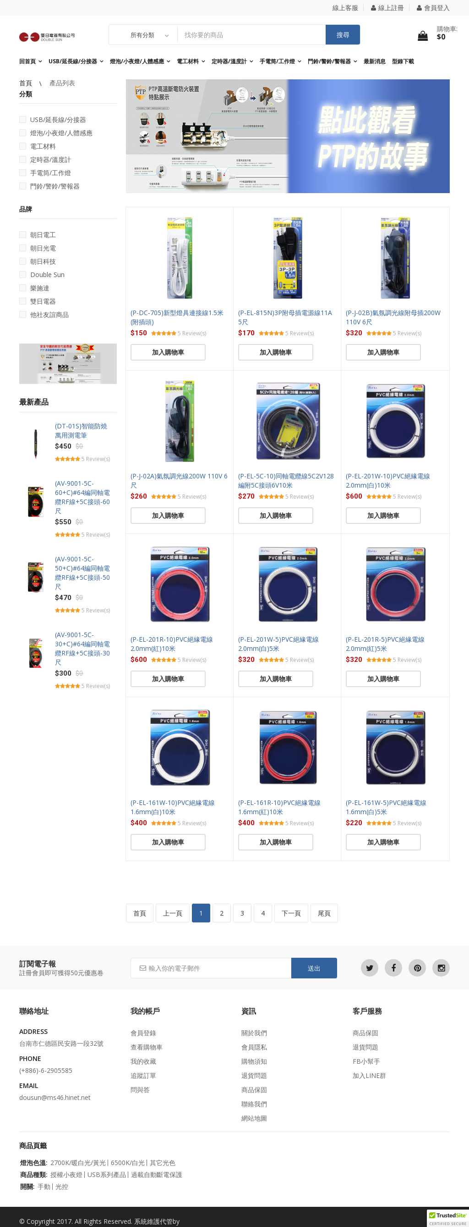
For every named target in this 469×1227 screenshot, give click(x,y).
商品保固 (254, 1089)
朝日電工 (37, 234)
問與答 (140, 1089)
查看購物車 (147, 1047)
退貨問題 (254, 1075)
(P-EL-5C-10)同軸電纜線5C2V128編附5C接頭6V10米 (286, 480)
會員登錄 (143, 1032)
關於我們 (254, 1032)
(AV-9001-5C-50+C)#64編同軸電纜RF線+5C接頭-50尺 (82, 573)
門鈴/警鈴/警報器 (329, 61)
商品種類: (34, 1174)
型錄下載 (403, 61)
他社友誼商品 (44, 314)
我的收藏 (143, 1061)
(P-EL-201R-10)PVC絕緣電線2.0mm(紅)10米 (172, 644)
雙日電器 (37, 301)
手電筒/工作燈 (277, 61)
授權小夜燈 (66, 1174)
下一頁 (291, 913)
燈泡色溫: (34, 1163)
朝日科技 (37, 261)
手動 (44, 1186)
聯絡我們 (254, 1103)
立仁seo (193, 1221)
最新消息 (375, 61)
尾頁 (324, 913)
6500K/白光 (128, 1163)
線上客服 (345, 7)
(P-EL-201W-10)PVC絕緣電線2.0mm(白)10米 (388, 480)
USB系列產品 (106, 1174)
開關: (27, 1186)
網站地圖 (254, 1118)
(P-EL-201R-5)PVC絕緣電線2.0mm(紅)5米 (385, 644)
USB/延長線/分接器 (73, 61)
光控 (61, 1186)
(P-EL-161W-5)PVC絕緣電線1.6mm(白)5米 (386, 807)
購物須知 (254, 1061)
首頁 (26, 82)
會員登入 (433, 7)
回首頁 (27, 61)
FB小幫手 (366, 1061)
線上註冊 (387, 7)
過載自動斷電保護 (156, 1174)
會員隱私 (254, 1047)
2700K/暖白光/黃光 (78, 1163)
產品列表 (62, 82)
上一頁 (172, 913)
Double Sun (42, 274)
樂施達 (34, 287)
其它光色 (162, 1163)
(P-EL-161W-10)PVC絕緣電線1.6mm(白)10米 (173, 807)
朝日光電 (37, 248)
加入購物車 (168, 352)
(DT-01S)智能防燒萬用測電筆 (81, 430)
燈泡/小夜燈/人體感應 (137, 61)
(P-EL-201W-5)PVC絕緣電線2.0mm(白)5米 (278, 644)
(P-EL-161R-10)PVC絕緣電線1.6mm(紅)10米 (279, 807)
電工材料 (188, 61)
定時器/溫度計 (229, 61)
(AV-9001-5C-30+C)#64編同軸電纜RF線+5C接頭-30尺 (82, 648)
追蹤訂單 (143, 1075)
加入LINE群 (369, 1075)
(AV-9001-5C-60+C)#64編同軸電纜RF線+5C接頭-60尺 (82, 497)
